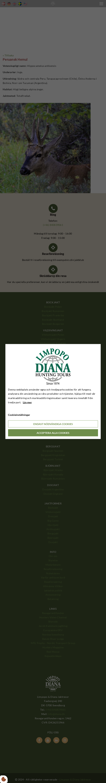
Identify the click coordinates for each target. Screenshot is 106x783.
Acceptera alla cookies (53, 432)
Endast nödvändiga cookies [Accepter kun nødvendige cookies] (53, 424)
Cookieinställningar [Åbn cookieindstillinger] (19, 414)
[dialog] (53, 391)
